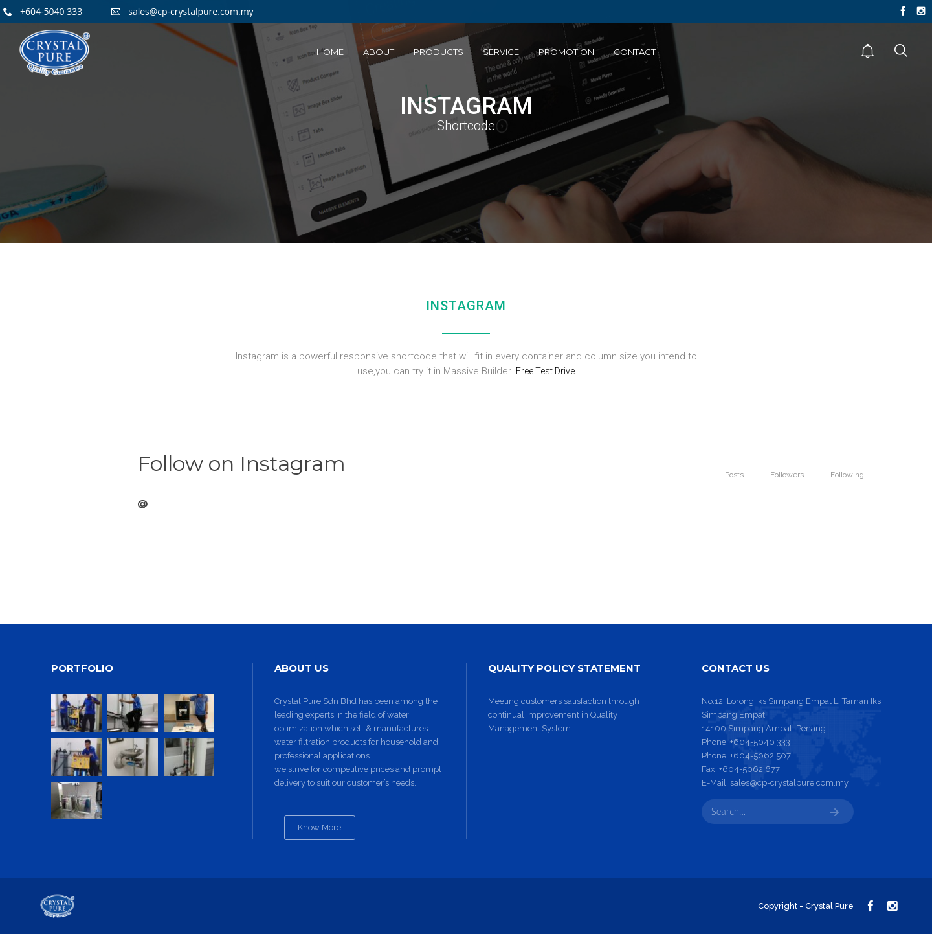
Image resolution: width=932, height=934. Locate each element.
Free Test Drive (545, 371)
